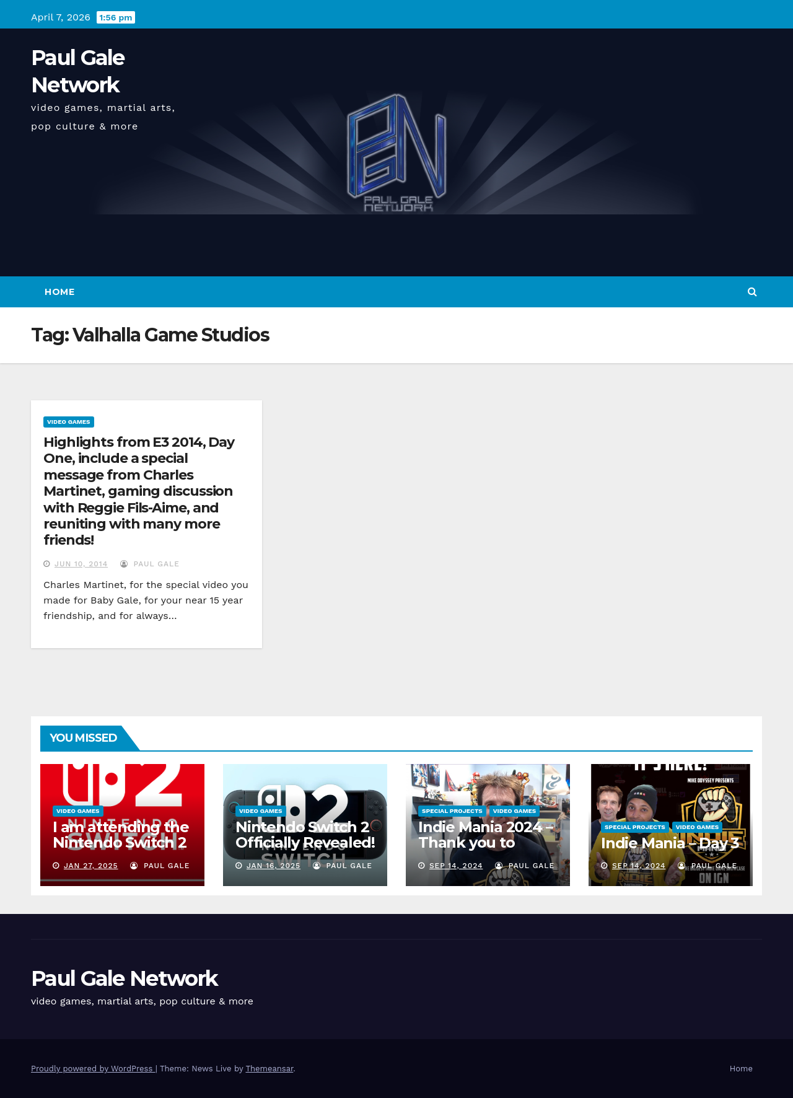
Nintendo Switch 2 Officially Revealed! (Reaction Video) (305, 842)
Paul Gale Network (124, 978)
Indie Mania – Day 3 (670, 843)
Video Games (68, 421)
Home (59, 291)
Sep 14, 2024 (456, 865)
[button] (752, 291)
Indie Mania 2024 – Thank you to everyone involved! (486, 842)
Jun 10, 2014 (81, 564)
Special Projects (452, 810)
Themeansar (269, 1068)
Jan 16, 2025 (273, 865)
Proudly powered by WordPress (93, 1068)
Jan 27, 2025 (91, 865)
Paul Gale (150, 564)
